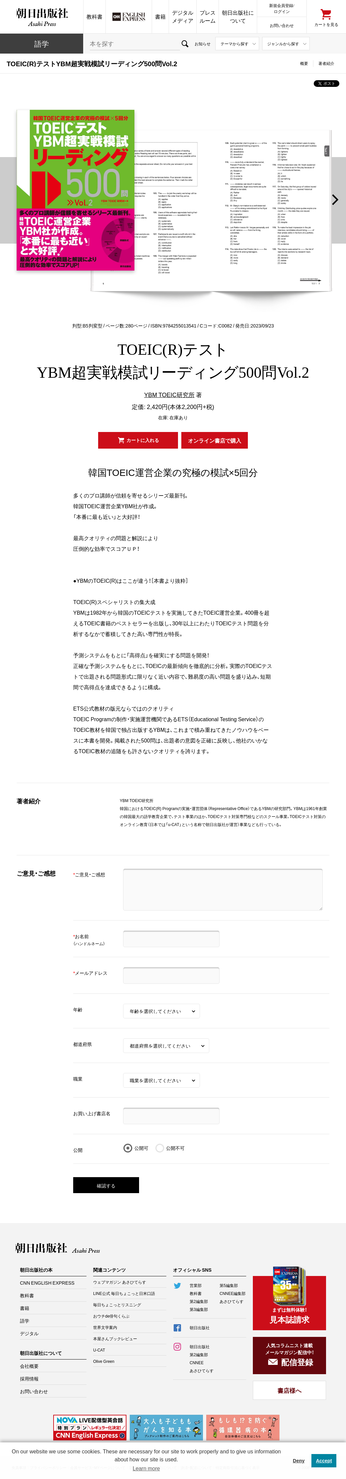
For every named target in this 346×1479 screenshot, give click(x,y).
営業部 (196, 1285)
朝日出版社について (238, 16)
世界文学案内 (105, 1327)
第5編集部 (229, 1285)
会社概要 (29, 1366)
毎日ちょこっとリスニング (117, 1305)
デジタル (29, 1333)
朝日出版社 (41, 16)
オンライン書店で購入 (214, 440)
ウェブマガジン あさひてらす (119, 1282)
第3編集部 (199, 1309)
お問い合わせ (282, 25)
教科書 (94, 16)
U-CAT (99, 1350)
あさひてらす (232, 1301)
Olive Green (103, 1361)
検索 (185, 43)
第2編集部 (199, 1301)
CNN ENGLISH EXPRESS (47, 1282)
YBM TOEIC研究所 (169, 394)
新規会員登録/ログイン (281, 8)
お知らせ (203, 44)
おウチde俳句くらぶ (111, 1316)
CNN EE (129, 16)
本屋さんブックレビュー (115, 1339)
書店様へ (289, 1390)
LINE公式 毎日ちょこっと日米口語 (124, 1293)
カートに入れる (142, 440)
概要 (304, 63)
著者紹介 (326, 63)
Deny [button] (298, 1460)
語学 (41, 43)
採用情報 (29, 1378)
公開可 (141, 1148)
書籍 (160, 16)
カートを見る (326, 24)
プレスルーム (208, 16)
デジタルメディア (182, 16)
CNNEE (197, 1363)
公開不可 (175, 1148)
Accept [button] (324, 1460)
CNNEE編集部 (233, 1293)
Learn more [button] (146, 1468)
